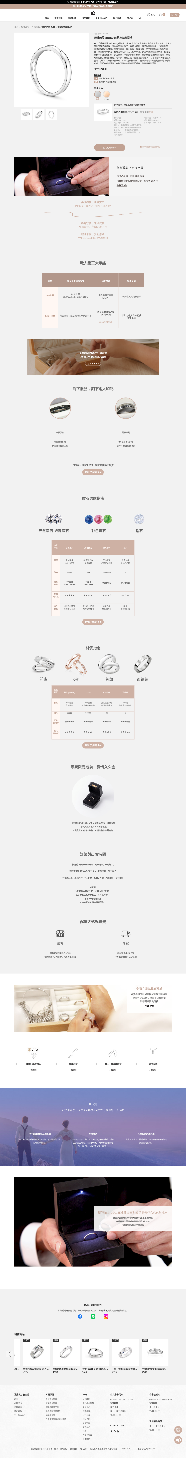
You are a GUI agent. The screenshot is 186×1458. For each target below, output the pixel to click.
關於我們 (35, 1449)
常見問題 (44, 1449)
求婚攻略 (86, 1439)
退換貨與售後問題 (53, 1411)
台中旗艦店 (154, 1394)
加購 (151, 112)
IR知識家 (86, 1399)
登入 (151, 15)
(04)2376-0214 (154, 1399)
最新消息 (86, 1407)
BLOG (130, 18)
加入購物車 (109, 148)
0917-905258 (128, 1399)
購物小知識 (50, 1415)
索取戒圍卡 (129, 105)
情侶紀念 (86, 1427)
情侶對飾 (86, 18)
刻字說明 (118, 105)
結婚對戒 (72, 18)
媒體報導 (86, 1411)
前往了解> (122, 185)
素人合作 (84, 1449)
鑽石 (47, 18)
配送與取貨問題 (52, 1407)
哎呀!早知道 (88, 1435)
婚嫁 (84, 1431)
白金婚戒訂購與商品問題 (56, 1419)
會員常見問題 (51, 1399)
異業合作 (74, 1449)
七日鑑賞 (54, 1449)
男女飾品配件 (102, 18)
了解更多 (33, 1070)
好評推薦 (86, 1415)
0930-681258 (167, 1399)
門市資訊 (174, 15)
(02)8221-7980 (115, 1399)
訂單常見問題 (51, 1403)
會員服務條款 (111, 1449)
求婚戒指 (58, 18)
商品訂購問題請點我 (149, 147)
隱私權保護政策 (97, 1449)
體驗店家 (86, 1419)
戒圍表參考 (140, 105)
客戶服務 (117, 18)
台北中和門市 (116, 1394)
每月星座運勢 (88, 1403)
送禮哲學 (86, 1423)
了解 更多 (149, 1006)
